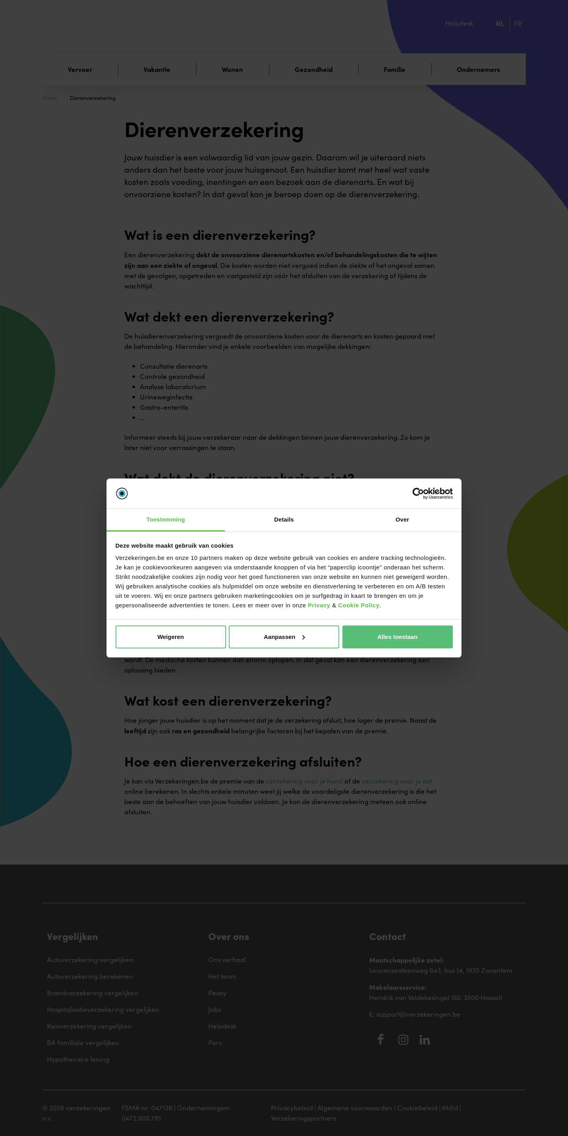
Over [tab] (402, 519)
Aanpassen (284, 636)
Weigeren (170, 636)
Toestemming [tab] (165, 519)
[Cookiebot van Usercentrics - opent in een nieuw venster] (418, 493)
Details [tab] (284, 519)
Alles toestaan (397, 636)
